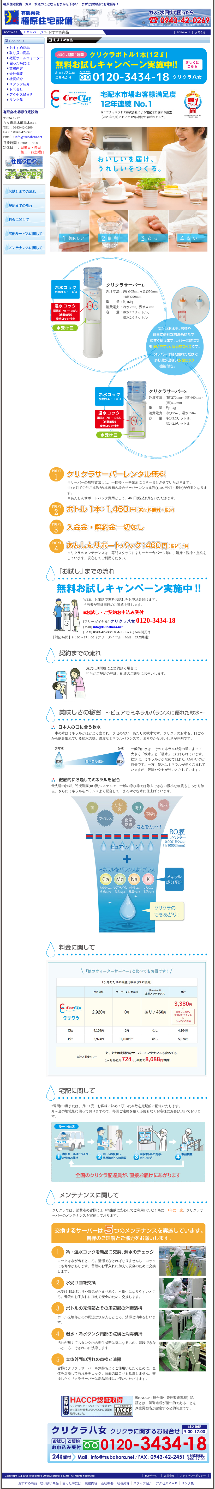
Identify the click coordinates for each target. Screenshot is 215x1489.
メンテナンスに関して (26, 248)
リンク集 (16, 100)
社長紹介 (16, 79)
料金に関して (19, 220)
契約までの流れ (20, 206)
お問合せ (16, 89)
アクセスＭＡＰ (21, 94)
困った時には (19, 63)
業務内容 (16, 68)
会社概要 (16, 74)
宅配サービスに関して (26, 234)
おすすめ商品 (19, 48)
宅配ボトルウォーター (26, 58)
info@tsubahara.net (28, 137)
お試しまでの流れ (22, 191)
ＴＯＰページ (33, 32)
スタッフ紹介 (19, 84)
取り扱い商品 (19, 53)
